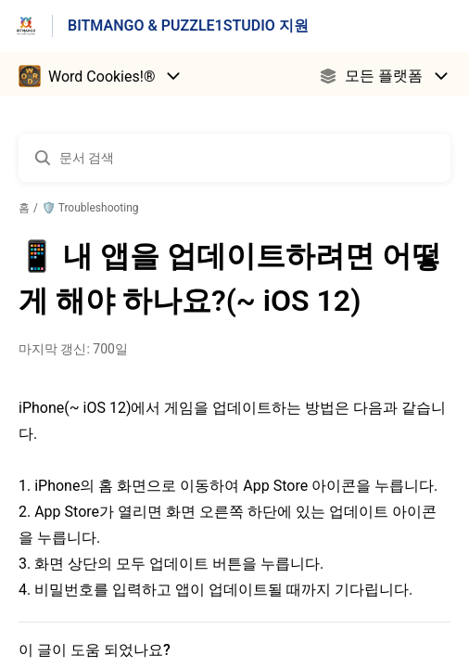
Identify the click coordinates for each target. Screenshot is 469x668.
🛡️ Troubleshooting (90, 207)
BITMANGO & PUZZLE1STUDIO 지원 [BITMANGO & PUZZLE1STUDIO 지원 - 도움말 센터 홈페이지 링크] (188, 25)
